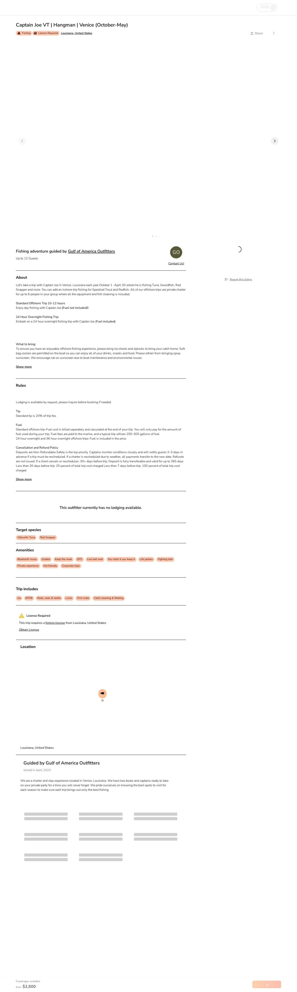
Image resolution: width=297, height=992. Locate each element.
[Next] (274, 141)
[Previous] (22, 141)
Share (257, 33)
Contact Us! (176, 263)
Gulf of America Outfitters (91, 251)
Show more (24, 367)
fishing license (55, 623)
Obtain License (29, 630)
